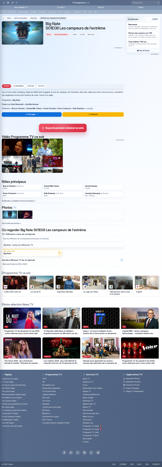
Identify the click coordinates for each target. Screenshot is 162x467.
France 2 (68, 12)
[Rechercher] (158, 2)
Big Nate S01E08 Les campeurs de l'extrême (75, 26)
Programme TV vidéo (91, 432)
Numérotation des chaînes (92, 388)
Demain (33, 12)
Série (9, 18)
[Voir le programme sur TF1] (15, 286)
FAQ (146, 464)
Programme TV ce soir (17, 273)
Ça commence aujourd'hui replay (14, 410)
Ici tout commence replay (11, 416)
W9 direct (46, 410)
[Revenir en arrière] (17, 3)
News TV (86, 379)
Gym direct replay (8, 388)
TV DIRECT (61, 7)
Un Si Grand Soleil (49, 391)
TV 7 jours (51, 12)
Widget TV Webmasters (133, 391)
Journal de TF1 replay (10, 413)
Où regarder (18, 86)
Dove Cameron (64, 108)
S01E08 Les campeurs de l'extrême (53, 18)
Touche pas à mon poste (51, 407)
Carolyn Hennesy (93, 193)
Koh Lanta (46, 398)
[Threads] (84, 452)
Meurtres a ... (47, 413)
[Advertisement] (63, 65)
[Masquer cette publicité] (119, 48)
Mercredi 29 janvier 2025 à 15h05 (15, 264)
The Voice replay (8, 391)
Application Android (131, 382)
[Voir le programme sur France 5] (120, 286)
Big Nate (34, 18)
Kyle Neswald (17, 104)
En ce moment (23, 12)
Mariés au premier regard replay (14, 394)
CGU (114, 464)
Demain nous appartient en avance (15, 404)
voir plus (89, 108)
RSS (131, 464)
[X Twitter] (70, 452)
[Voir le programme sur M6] (147, 286)
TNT (3, 12)
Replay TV (87, 391)
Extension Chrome (131, 385)
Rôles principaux (14, 182)
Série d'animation (20, 18)
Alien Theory (47, 420)
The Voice (46, 401)
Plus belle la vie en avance (12, 398)
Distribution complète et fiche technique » (18, 201)
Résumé (6, 86)
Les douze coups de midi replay (14, 385)
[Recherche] (145, 3)
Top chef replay (8, 423)
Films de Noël (88, 410)
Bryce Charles (18, 108)
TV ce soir (12, 12)
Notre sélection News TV (18, 304)
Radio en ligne (88, 398)
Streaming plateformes (91, 394)
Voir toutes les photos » (11, 223)
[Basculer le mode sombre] (12, 3)
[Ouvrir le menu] (4, 3)
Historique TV (88, 401)
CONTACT (156, 464)
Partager (30, 114)
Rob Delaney (78, 108)
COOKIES (123, 464)
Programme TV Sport (91, 435)
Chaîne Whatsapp (131, 388)
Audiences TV (88, 382)
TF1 (60, 12)
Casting (30, 86)
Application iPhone (131, 378)
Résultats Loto (88, 423)
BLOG (139, 464)
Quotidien (46, 404)
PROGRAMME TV (21, 7)
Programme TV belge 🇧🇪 (92, 426)
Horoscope (87, 420)
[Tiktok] (91, 452)
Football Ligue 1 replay (10, 420)
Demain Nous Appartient (51, 388)
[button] (97, 452)
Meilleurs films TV (89, 404)
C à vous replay (8, 382)
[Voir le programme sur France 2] (41, 286)
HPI (43, 382)
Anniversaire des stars (91, 413)
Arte (90, 12)
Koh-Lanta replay (8, 407)
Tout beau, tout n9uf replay (12, 426)
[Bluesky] (77, 452)
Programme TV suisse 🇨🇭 (92, 429)
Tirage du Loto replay (10, 379)
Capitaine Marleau (49, 394)
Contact (86, 442)
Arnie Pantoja (49, 108)
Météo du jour (88, 416)
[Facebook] (64, 452)
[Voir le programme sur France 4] (94, 286)
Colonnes (42, 12)
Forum (154, 19)
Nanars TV (87, 407)
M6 (85, 12)
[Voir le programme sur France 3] (68, 286)
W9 (95, 12)
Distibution (6, 108)
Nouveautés (87, 439)
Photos (41, 86)
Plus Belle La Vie (48, 385)
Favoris (93, 114)
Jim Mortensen (32, 104)
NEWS (140, 7)
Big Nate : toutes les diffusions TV (18, 245)
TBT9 (44, 379)
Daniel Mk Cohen (34, 108)
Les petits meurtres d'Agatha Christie (55, 423)
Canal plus (77, 12)
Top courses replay (9, 401)
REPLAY (101, 7)
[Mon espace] (8, 3)
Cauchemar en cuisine (50, 416)
